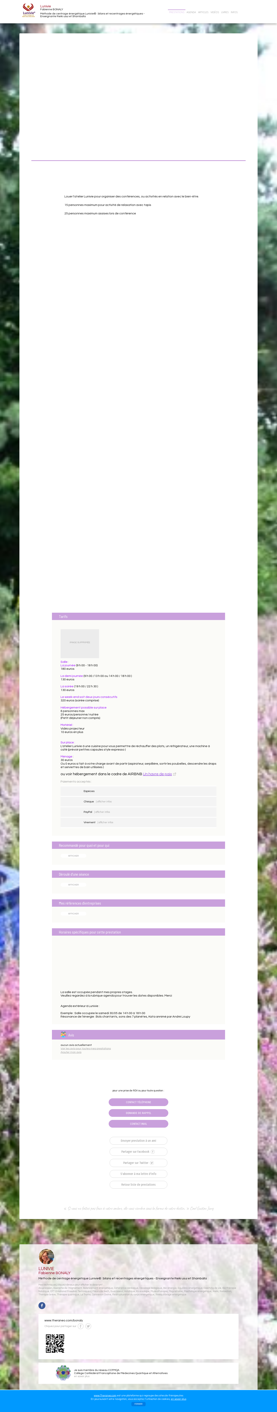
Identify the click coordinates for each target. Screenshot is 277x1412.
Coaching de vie (212, 1288)
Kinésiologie (142, 1291)
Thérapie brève (47, 1294)
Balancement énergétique (98, 1288)
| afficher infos (104, 801)
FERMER (138, 1404)
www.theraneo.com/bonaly (63, 1320)
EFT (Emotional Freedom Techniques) (70, 1291)
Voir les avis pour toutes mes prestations (86, 1048)
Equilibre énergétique (190, 1288)
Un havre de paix (157, 774)
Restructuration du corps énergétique (133, 1294)
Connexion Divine (101, 1294)
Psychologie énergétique (198, 1291)
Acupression (45, 1288)
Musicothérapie (159, 1291)
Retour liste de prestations (138, 1184)
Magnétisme (176, 1291)
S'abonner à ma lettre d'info (138, 1174)
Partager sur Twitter (138, 1163)
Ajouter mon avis (71, 1052)
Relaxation (225, 1291)
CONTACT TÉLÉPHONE (138, 1102)
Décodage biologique (150, 1288)
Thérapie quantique (68, 1294)
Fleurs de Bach (101, 1291)
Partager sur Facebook (138, 1152)
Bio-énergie (170, 1288)
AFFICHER (73, 856)
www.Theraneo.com (105, 1395)
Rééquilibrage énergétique (171, 1294)
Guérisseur (116, 1291)
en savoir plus (178, 1399)
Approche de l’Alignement (67, 1288)
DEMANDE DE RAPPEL (138, 1113)
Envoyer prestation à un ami (138, 1140)
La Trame (85, 1294)
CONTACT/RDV (248, 12)
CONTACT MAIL (138, 1124)
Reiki (216, 1291)
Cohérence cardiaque (126, 1288)
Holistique (129, 1291)
